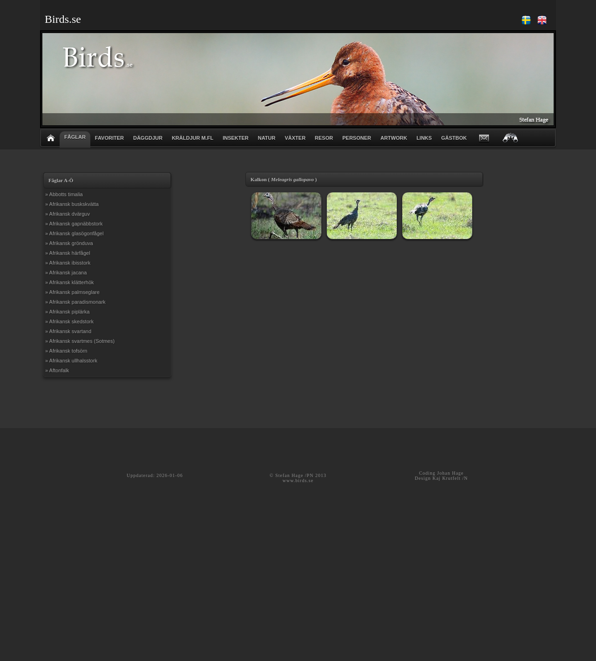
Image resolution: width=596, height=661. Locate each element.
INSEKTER (236, 138)
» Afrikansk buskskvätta (72, 204)
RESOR (324, 138)
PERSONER (356, 138)
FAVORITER (109, 138)
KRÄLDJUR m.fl (192, 138)
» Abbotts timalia (64, 194)
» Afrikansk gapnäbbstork (74, 223)
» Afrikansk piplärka (67, 311)
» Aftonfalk (57, 370)
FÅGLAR (75, 137)
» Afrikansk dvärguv (67, 214)
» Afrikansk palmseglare (72, 292)
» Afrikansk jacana (66, 272)
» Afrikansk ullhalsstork (71, 360)
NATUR (267, 138)
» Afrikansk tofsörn (66, 351)
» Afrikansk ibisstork (67, 263)
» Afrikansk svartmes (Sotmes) (80, 341)
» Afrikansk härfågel (67, 253)
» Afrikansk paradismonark (75, 302)
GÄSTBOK (454, 138)
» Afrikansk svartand (68, 331)
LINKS (424, 138)
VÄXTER (294, 138)
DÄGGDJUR (148, 138)
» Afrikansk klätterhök (69, 282)
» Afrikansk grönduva (69, 243)
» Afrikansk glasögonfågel (74, 233)
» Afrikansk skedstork (69, 321)
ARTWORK (393, 138)
